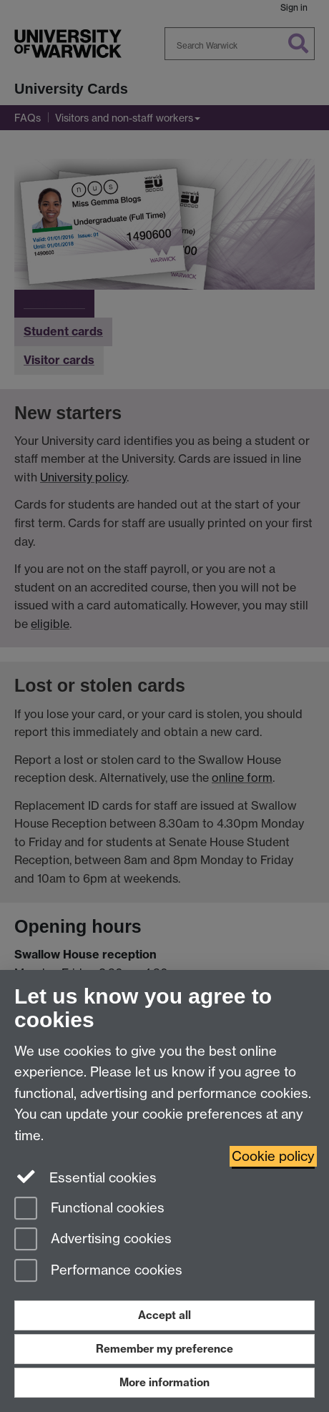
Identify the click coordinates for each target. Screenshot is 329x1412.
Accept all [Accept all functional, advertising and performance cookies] (164, 1315)
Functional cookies (89, 1209)
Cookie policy (273, 1156)
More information (164, 1382)
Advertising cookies (93, 1240)
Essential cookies (85, 1176)
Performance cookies (98, 1271)
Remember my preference (164, 1348)
